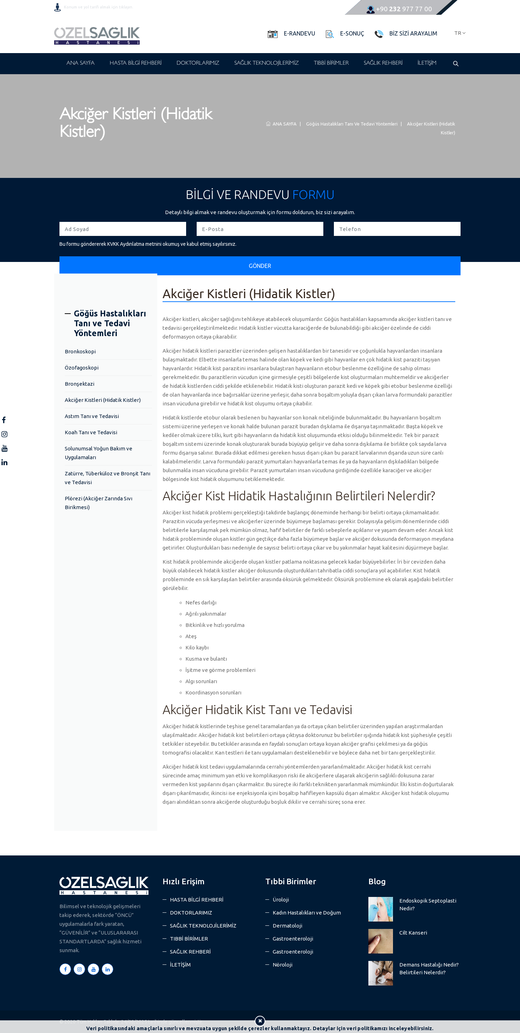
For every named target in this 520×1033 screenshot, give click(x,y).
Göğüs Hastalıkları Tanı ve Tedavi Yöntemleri (351, 123)
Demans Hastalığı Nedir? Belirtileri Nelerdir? (429, 968)
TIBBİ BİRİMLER (331, 63)
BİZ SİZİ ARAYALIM (413, 33)
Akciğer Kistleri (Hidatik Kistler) (103, 400)
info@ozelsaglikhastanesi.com (269, 9)
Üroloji (281, 900)
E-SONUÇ (352, 33)
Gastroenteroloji (293, 939)
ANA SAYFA (80, 63)
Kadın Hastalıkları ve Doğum (307, 913)
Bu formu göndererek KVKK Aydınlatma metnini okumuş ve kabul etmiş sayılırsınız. (147, 244)
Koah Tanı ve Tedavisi (91, 432)
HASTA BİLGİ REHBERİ (135, 63)
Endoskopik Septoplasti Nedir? (427, 904)
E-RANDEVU (299, 33)
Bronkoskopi (80, 351)
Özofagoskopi (82, 368)
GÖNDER (260, 266)
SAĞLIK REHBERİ (383, 63)
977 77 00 (399, 9)
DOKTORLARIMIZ (198, 63)
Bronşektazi (79, 384)
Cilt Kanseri (413, 933)
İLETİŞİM (427, 63)
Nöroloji (282, 965)
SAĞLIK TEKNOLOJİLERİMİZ (266, 63)
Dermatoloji (287, 926)
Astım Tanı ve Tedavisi (92, 416)
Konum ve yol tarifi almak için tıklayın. (98, 7)
